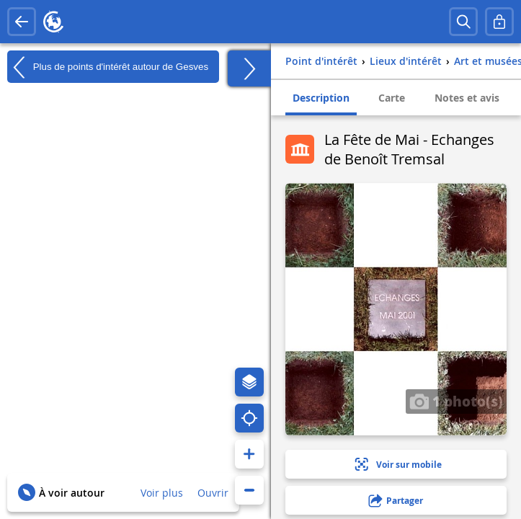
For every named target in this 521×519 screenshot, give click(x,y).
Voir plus (162, 493)
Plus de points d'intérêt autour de (107, 67)
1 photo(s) (456, 401)
